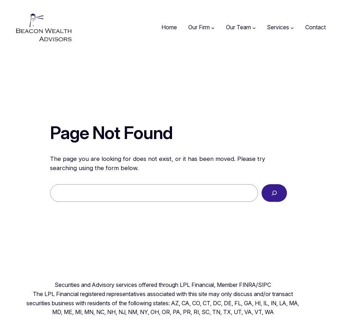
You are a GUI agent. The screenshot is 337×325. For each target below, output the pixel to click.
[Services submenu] (292, 27)
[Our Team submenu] (254, 27)
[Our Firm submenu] (213, 27)
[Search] (274, 193)
